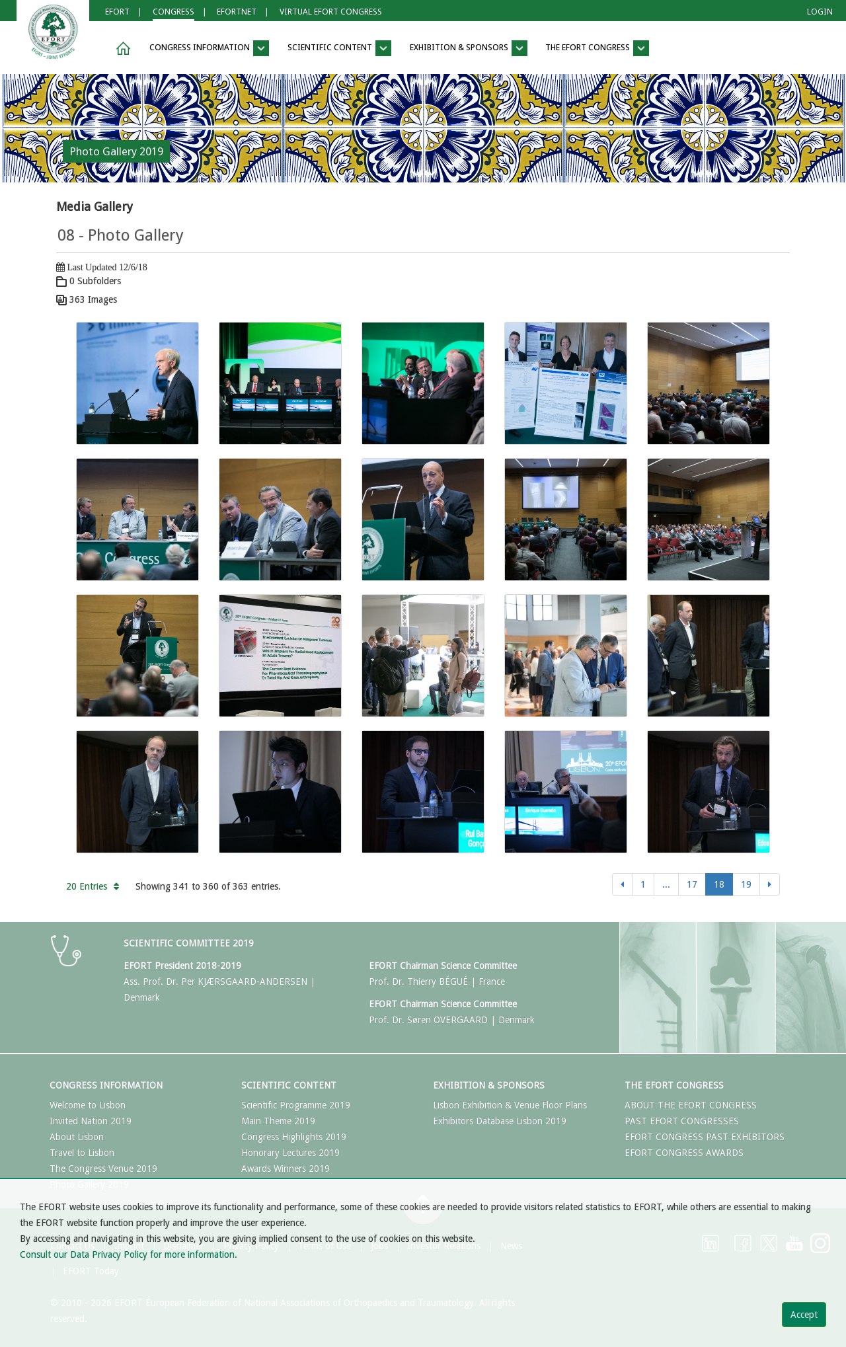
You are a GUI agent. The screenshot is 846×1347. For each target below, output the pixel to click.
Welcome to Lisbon (88, 1105)
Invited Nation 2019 (91, 1121)
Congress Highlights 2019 (293, 1137)
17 (692, 884)
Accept (804, 1314)
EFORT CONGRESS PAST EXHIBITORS (705, 1137)
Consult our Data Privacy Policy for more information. (128, 1254)
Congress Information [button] (209, 48)
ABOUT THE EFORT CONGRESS (691, 1105)
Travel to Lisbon (82, 1152)
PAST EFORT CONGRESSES (682, 1121)
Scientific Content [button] (339, 48)
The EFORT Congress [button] (597, 48)
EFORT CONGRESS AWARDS (684, 1152)
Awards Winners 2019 (285, 1168)
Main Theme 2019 (278, 1121)
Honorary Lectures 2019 (290, 1152)
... (666, 884)
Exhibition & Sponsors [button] (468, 48)
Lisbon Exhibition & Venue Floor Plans (510, 1105)
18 (719, 884)
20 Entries (92, 886)
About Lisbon (77, 1137)
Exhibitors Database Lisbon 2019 (499, 1121)
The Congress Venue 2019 (103, 1168)
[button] (121, 48)
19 (746, 884)
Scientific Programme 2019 (295, 1105)
